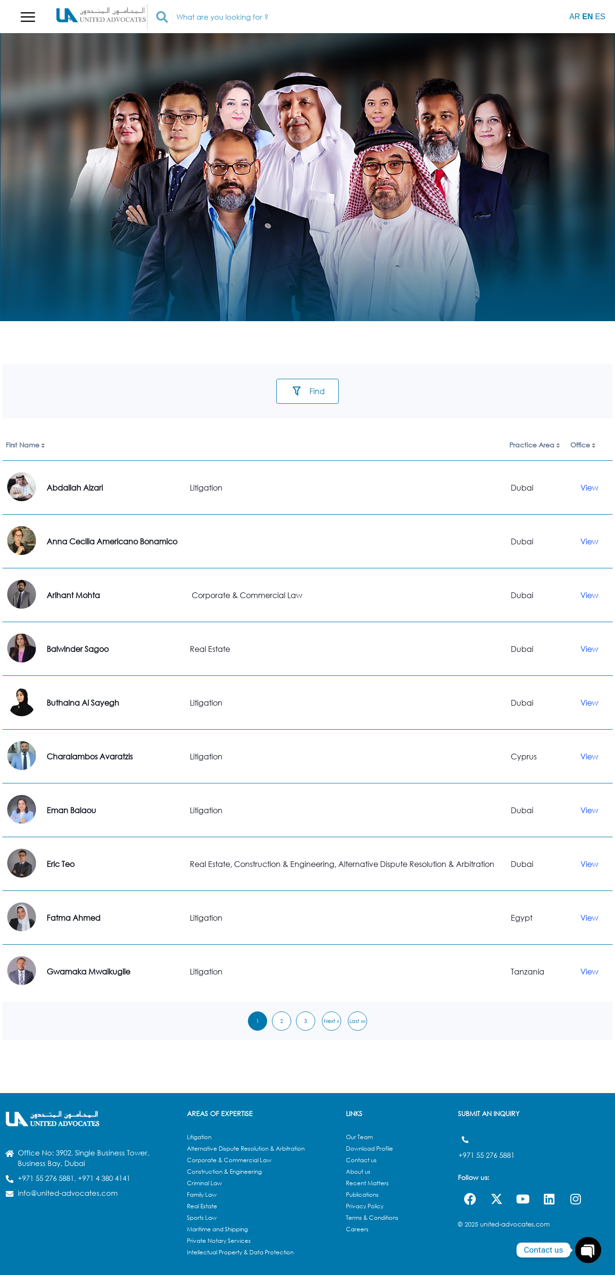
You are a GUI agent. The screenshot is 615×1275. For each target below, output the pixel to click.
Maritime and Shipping (217, 1229)
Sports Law (202, 1218)
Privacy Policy (364, 1206)
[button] (27, 16)
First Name (22, 444)
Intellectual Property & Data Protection (240, 1252)
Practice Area (531, 444)
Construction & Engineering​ (224, 1171)
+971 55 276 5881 (486, 1152)
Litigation (199, 1137)
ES (600, 16)
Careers (357, 1229)
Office (580, 444)
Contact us (361, 1160)
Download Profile (369, 1148)
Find (317, 391)
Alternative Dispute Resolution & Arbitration (246, 1148)
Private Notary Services (219, 1241)
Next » (331, 1020)
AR (574, 16)
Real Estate (202, 1206)
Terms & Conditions (372, 1218)
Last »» (357, 1020)
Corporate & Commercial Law (229, 1160)
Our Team (359, 1137)
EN (587, 16)
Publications (362, 1195)
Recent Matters (367, 1183)
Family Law (202, 1195)
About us (358, 1171)
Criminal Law (204, 1183)
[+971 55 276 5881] (464, 1139)
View (589, 487)
